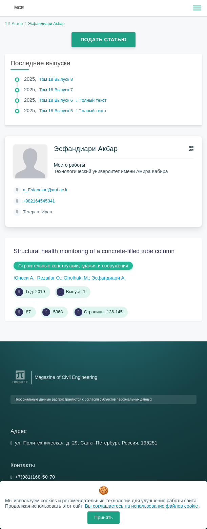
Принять (103, 517)
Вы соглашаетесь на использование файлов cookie (142, 506)
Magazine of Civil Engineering (66, 377)
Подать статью (103, 39)
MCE (19, 7)
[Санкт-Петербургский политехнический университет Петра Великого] (20, 383)
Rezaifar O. (49, 278)
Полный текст (91, 100)
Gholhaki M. (76, 278)
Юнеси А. (24, 278)
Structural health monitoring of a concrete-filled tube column (94, 251)
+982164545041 (39, 200)
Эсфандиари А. (108, 278)
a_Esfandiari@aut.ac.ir (45, 189)
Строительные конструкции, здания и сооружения (73, 265)
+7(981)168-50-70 (35, 477)
